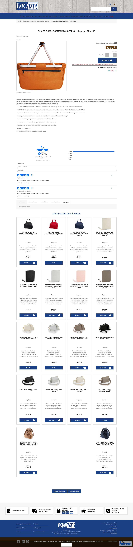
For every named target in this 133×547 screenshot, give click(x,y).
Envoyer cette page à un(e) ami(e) (107, 67)
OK (66, 544)
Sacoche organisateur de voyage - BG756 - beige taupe (105, 286)
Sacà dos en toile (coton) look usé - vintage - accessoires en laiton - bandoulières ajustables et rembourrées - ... (28, 458)
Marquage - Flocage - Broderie (108, 530)
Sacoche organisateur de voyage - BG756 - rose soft (79, 286)
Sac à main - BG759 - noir (28, 390)
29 (28, 257)
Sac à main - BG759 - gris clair (54, 390)
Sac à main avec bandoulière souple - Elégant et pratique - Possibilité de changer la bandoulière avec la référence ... (28, 406)
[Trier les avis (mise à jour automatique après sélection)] (67, 166)
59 (28, 465)
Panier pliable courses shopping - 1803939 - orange (66, 31)
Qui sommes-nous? (38, 531)
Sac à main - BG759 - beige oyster (79, 390)
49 (28, 467)
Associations (113, 533)
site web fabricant (55, 202)
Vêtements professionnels (109, 532)
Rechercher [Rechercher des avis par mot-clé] (66, 170)
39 (28, 256)
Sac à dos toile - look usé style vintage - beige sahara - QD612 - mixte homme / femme (28, 444)
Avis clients (113, 526)
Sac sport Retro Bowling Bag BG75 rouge (54, 233)
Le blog (18, 531)
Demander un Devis (111, 524)
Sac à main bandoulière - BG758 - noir (105, 338)
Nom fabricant (21, 202)
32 (104, 257)
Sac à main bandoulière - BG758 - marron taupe (79, 338)
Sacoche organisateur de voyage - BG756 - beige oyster (105, 234)
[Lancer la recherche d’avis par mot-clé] (116, 170)
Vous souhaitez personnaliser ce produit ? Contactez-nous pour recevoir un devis (94, 64)
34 (28, 362)
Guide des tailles (21, 528)
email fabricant (44, 202)
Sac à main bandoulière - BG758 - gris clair (54, 338)
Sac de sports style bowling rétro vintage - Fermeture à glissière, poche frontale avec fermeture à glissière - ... (28, 248)
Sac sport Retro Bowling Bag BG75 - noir (28, 233)
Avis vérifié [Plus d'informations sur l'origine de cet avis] (114, 188)
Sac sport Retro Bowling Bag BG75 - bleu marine (79, 234)
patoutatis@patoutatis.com (71, 533)
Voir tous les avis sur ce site (42, 160)
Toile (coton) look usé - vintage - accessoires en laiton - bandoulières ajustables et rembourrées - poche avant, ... (104, 458)
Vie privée (36, 524)
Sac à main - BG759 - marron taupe (105, 390)
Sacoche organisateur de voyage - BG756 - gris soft (53, 286)
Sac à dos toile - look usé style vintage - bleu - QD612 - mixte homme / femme (105, 444)
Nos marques (113, 528)
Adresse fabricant (32, 202)
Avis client (66, 202)
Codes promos (37, 528)
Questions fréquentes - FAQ (109, 523)
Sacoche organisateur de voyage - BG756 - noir (28, 285)
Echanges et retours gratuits (24, 524)
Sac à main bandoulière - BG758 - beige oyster (28, 338)
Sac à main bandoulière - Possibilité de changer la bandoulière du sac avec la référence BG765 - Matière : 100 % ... (28, 354)
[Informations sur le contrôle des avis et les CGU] (50, 156)
